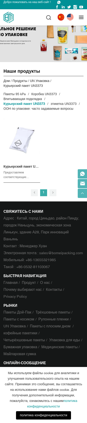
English (71, 17)
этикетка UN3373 (63, 104)
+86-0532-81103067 (33, 267)
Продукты (20, 81)
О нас (45, 282)
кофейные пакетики (20, 333)
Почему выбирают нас (22, 289)
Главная (10, 282)
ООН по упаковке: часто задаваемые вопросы (38, 109)
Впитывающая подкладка (22, 99)
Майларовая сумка (19, 354)
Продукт (29, 282)
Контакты (54, 289)
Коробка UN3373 (44, 94)
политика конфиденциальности (43, 415)
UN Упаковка (39, 81)
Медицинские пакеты (59, 347)
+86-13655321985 (41, 260)
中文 (61, 17)
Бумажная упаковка (20, 347)
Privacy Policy (15, 296)
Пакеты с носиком (18, 319)
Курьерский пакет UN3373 (23, 86)
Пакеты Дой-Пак (17, 312)
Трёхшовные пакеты (52, 312)
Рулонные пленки (54, 319)
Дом (6, 81)
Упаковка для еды (64, 340)
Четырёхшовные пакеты (24, 340)
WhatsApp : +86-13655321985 (59, 2)
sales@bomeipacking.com (61, 253)
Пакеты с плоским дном (50, 326)
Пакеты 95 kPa (14, 94)
